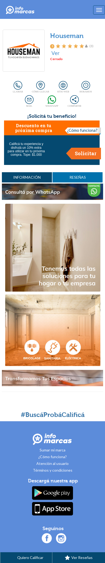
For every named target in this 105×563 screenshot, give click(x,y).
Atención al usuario (52, 463)
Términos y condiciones (52, 470)
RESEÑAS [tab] (77, 177)
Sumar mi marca (52, 450)
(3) (91, 46)
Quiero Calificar (26, 558)
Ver (55, 53)
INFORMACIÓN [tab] (27, 177)
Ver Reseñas (79, 558)
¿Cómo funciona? (82, 130)
